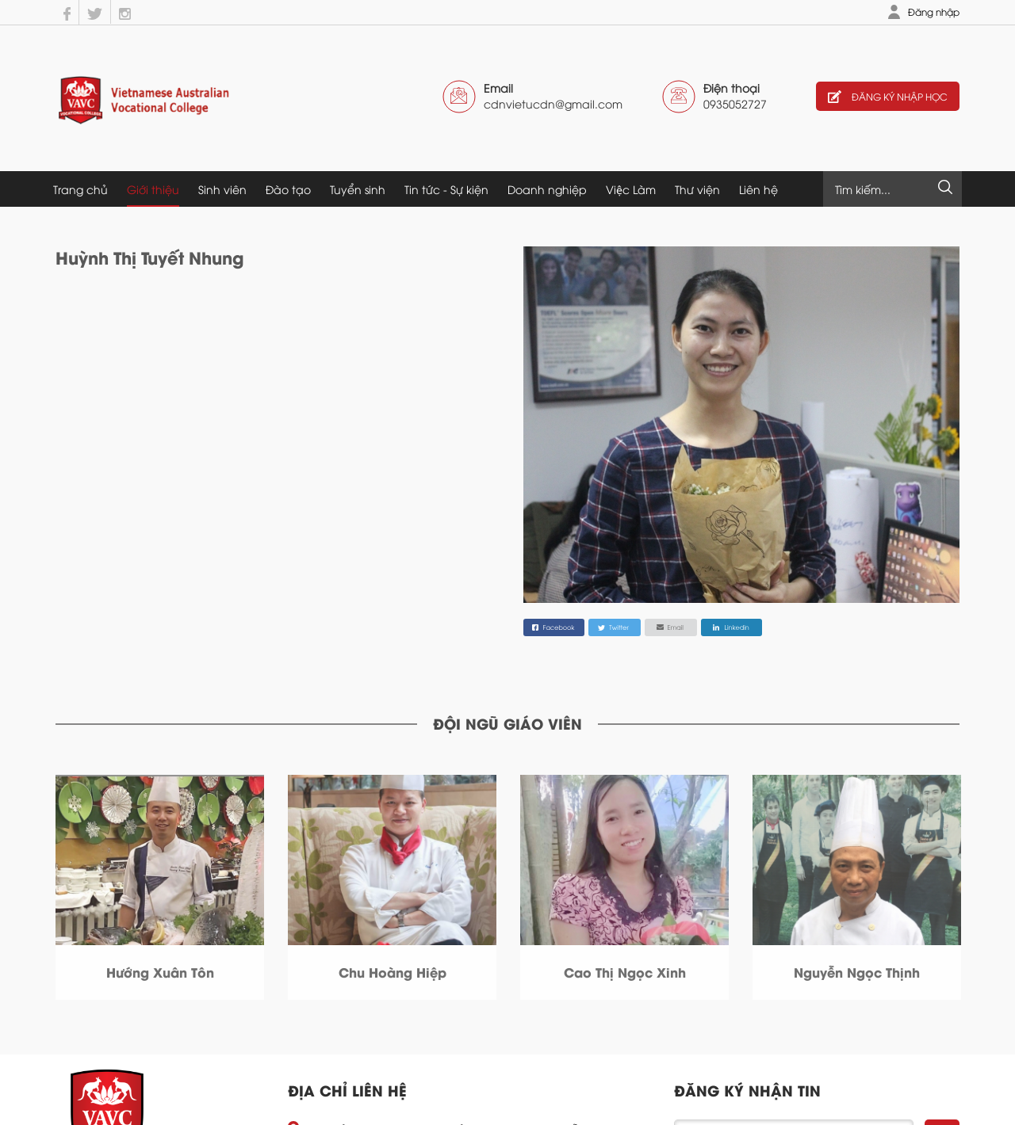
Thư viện (697, 188)
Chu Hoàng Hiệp (392, 972)
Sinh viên (222, 188)
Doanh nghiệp (547, 188)
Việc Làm (631, 188)
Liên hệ (758, 188)
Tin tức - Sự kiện (446, 188)
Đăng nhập (933, 11)
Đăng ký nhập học (888, 96)
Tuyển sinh (357, 188)
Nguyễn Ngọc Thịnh (857, 972)
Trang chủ (80, 188)
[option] (160, 887)
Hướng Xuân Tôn (160, 972)
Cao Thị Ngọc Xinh (625, 972)
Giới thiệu (153, 188)
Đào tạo (288, 188)
